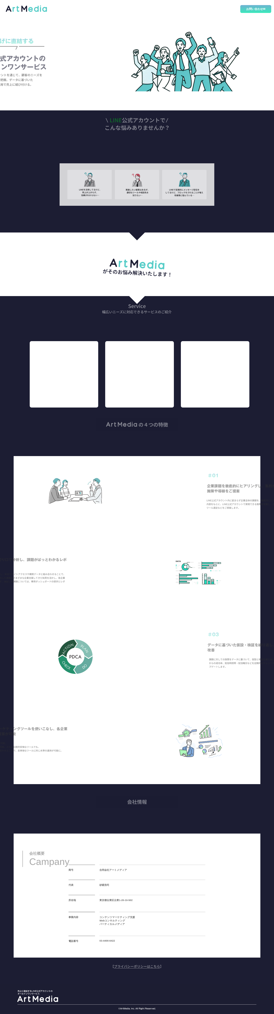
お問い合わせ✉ (255, 9)
